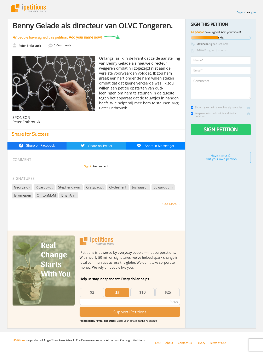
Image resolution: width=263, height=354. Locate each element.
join (253, 12)
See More (169, 204)
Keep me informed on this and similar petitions (214, 115)
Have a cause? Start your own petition (221, 157)
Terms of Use (218, 343)
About (169, 343)
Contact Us (185, 343)
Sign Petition (221, 129)
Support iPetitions (130, 312)
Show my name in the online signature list (216, 107)
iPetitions (28, 8)
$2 (92, 292)
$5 (117, 292)
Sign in (241, 12)
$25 (168, 292)
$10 (142, 292)
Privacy (200, 343)
